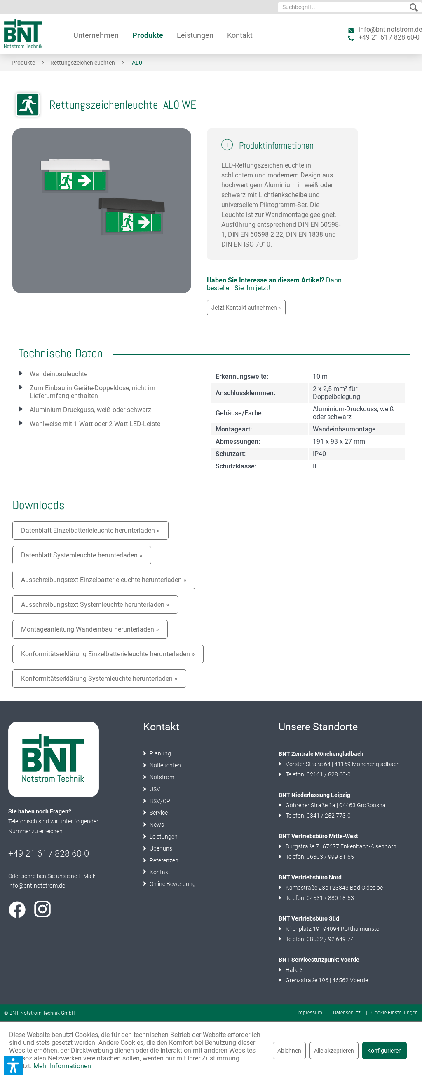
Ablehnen (289, 1050)
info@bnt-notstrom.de (390, 29)
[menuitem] (350, 7)
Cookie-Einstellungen (394, 1013)
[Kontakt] (239, 35)
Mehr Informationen (62, 1066)
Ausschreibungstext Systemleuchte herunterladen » (95, 604)
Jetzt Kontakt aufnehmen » (246, 307)
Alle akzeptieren (334, 1050)
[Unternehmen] (96, 35)
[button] (13, 1065)
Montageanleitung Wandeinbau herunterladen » (90, 629)
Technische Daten (61, 353)
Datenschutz (347, 1013)
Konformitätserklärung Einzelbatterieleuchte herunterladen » (108, 654)
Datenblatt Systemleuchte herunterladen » (82, 555)
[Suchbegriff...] (350, 7)
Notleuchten (164, 765)
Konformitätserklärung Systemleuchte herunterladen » (99, 679)
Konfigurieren (384, 1050)
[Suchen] (414, 7)
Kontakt (159, 872)
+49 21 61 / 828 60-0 (389, 37)
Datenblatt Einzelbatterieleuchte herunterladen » (90, 530)
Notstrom (161, 777)
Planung (159, 753)
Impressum (309, 1013)
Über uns (160, 848)
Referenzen (163, 860)
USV (154, 789)
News (156, 824)
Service (158, 812)
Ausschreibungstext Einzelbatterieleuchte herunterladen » (104, 580)
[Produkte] (148, 35)
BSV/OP (159, 801)
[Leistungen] (195, 35)
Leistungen (163, 836)
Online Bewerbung (172, 884)
